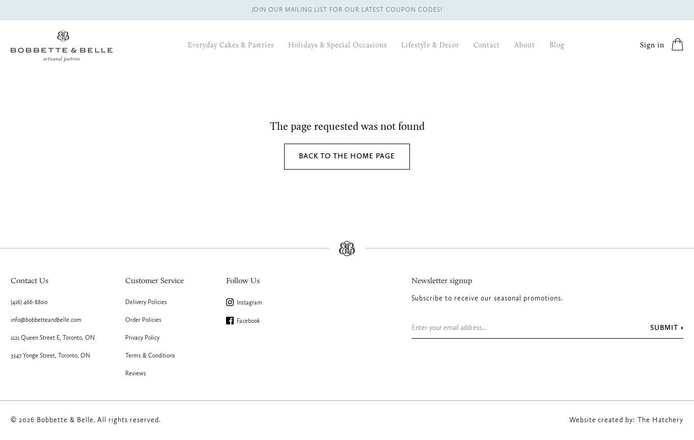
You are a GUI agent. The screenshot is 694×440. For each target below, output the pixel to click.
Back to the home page (347, 156)
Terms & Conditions (150, 356)
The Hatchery (660, 420)
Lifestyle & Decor (430, 45)
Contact (487, 45)
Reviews (135, 374)
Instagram (244, 303)
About (524, 45)
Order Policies (143, 320)
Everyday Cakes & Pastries (231, 45)
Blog (557, 45)
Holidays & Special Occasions (337, 45)
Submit (664, 328)
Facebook (243, 321)
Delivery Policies (146, 302)
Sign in (652, 45)
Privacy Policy (142, 338)
